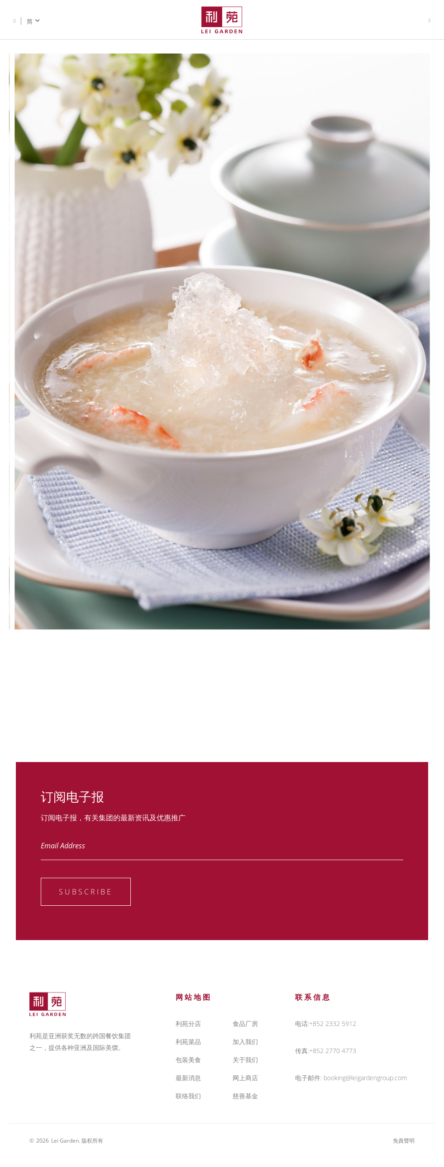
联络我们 (188, 1096)
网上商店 (245, 1077)
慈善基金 (245, 1096)
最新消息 (188, 1077)
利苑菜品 (188, 1041)
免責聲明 (404, 1140)
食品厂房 (245, 1023)
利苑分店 (188, 1023)
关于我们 (245, 1059)
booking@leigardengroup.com (365, 1077)
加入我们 (245, 1041)
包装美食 (188, 1059)
